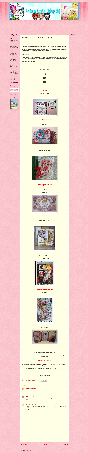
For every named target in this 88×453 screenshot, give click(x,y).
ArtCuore (26, 404)
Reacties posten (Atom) (30, 450)
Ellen (26, 396)
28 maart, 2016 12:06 (30, 396)
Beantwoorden (27, 392)
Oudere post (66, 444)
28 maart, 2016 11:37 (32, 388)
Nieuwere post (23, 444)
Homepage (45, 444)
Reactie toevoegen (25, 412)
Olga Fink (27, 388)
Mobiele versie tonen (45, 447)
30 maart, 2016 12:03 (32, 404)
